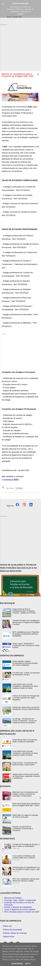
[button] (38, 74)
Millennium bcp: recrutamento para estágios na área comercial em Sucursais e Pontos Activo (25, 794)
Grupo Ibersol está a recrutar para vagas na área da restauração (24, 741)
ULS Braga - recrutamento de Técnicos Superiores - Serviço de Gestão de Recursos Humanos (24, 720)
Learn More (17, 963)
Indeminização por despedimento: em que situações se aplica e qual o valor (26, 868)
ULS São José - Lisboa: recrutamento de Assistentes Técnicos (26, 674)
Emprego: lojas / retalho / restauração (20, 900)
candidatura (10, 479)
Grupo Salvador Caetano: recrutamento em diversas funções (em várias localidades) (25, 663)
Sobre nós (7, 926)
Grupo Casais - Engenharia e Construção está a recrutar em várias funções (25, 645)
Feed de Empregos (20, 3)
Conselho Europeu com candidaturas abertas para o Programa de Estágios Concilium (26, 622)
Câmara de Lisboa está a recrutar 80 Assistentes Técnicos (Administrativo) (26, 708)
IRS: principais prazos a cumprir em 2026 (21, 912)
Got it (28, 963)
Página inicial (8, 936)
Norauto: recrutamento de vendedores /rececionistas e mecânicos (22, 828)
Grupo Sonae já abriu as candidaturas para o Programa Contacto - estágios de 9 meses (24, 611)
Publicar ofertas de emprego (15, 933)
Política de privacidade (12, 929)
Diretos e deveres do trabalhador (18, 907)
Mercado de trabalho (13, 898)
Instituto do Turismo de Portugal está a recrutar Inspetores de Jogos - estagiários (25, 697)
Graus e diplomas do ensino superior (19, 909)
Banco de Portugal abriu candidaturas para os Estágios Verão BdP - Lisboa (26, 804)
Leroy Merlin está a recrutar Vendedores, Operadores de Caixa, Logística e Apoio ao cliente (25, 686)
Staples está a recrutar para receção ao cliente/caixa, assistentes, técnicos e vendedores (26, 776)
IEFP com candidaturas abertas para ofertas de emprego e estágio (25, 880)
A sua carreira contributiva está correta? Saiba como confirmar (23, 857)
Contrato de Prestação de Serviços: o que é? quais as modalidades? (26, 845)
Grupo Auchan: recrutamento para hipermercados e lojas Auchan (24, 764)
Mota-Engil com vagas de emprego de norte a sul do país (25, 816)
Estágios (19, 488)
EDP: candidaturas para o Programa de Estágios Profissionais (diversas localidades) (25, 634)
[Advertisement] (20, 46)
